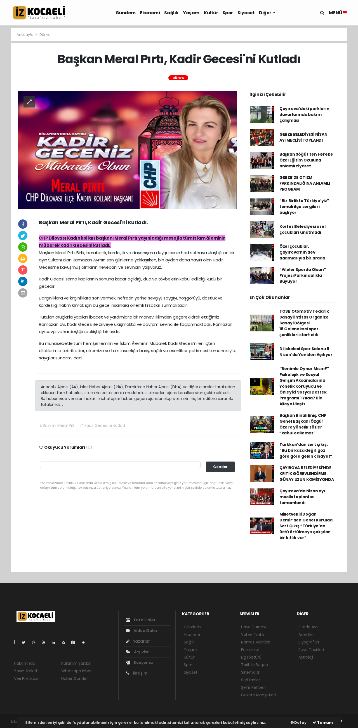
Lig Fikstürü (251, 657)
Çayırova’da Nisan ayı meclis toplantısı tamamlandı (302, 496)
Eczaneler (250, 649)
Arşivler (137, 652)
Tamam (323, 722)
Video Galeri (142, 630)
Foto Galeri (141, 620)
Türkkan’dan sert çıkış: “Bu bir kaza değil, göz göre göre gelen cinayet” (305, 450)
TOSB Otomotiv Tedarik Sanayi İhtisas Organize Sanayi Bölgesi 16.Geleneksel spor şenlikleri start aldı (304, 323)
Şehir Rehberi (253, 687)
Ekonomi (150, 13)
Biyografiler (308, 642)
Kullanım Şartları (76, 663)
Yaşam (191, 13)
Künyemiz (139, 662)
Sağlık (171, 13)
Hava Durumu (254, 627)
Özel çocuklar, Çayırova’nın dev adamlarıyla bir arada (302, 252)
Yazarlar (138, 641)
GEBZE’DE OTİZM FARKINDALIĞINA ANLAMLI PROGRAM (304, 183)
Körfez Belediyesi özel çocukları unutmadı (302, 229)
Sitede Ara (308, 627)
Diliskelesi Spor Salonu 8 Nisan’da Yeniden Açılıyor (306, 351)
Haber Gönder (74, 678)
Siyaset (246, 13)
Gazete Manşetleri (258, 695)
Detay (299, 722)
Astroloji (305, 657)
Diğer (265, 13)
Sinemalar (250, 672)
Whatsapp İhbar (76, 671)
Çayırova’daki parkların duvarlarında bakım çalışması (304, 114)
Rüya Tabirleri (311, 649)
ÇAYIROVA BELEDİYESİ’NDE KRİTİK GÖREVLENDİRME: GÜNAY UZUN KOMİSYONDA (306, 473)
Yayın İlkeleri (25, 671)
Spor (228, 13)
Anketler (306, 634)
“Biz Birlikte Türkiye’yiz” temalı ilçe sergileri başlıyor (304, 206)
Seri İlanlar (250, 680)
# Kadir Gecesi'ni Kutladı (103, 425)
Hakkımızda (24, 663)
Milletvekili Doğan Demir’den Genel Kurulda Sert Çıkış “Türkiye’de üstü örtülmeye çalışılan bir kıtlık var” (306, 525)
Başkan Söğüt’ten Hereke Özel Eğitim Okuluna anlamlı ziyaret (306, 160)
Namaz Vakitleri (255, 642)
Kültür (211, 13)
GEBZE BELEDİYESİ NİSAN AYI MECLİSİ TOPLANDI (303, 137)
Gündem (126, 13)
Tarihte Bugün (254, 665)
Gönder (220, 466)
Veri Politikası (26, 678)
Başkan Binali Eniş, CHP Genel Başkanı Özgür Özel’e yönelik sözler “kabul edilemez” (302, 424)
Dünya (45, 34)
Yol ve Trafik (252, 634)
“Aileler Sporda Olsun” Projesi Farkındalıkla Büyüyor (302, 275)
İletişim (136, 673)
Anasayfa (25, 34)
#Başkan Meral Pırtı (57, 425)
